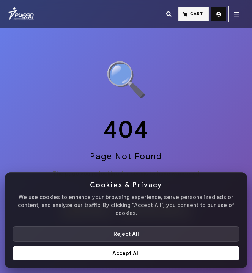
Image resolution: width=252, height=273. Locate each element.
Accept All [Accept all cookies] (126, 253)
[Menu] (236, 14)
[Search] (169, 14)
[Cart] (193, 14)
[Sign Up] (218, 14)
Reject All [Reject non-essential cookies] (126, 234)
